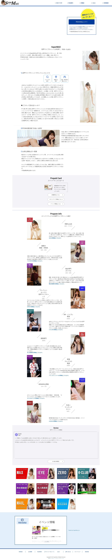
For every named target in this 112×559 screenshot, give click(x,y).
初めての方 (59, 3)
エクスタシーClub (30, 311)
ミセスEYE (82, 242)
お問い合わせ (68, 551)
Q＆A (94, 3)
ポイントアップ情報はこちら (56, 199)
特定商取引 (39, 551)
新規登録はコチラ (81, 22)
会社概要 (30, 551)
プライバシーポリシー (49, 551)
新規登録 (105, 3)
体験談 (82, 3)
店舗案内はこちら (56, 194)
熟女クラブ (29, 265)
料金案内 (70, 3)
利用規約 (21, 551)
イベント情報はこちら (56, 203)
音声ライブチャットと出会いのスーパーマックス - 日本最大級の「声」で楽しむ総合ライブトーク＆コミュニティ (11, 3)
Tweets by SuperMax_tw (73, 530)
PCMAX (30, 402)
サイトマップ (77, 551)
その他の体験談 (55, 461)
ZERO (82, 288)
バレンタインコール (30, 357)
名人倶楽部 (82, 334)
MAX (30, 219)
